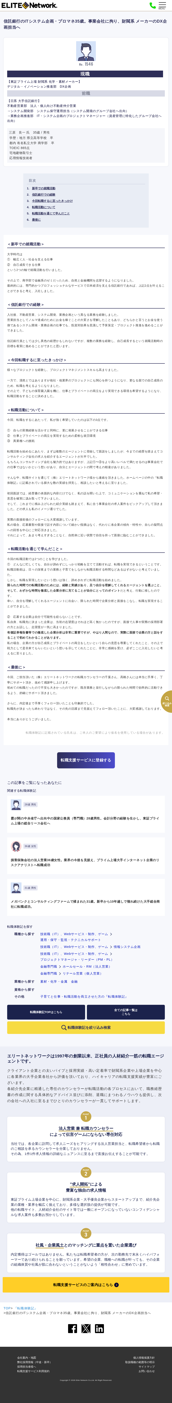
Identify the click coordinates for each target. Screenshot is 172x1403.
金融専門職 (48, 966)
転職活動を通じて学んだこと (51, 213)
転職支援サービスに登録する (86, 760)
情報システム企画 (127, 947)
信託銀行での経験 (43, 194)
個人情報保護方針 (144, 1357)
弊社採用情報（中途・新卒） (34, 1362)
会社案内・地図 (26, 1357)
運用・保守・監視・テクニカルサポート (70, 940)
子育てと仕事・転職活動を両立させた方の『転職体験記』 (84, 996)
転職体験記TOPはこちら (46, 1012)
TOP (7, 1308)
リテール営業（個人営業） (83, 973)
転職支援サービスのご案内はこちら (83, 1285)
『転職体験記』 (26, 1308)
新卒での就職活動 (43, 188)
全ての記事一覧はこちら (126, 1012)
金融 (74, 981)
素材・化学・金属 (53, 981)
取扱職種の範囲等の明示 (140, 1362)
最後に (36, 219)
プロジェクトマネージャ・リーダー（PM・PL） (77, 959)
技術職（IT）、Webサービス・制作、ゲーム (74, 934)
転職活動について (43, 207)
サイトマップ (147, 1366)
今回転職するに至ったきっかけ (52, 201)
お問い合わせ (147, 1371)
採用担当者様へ (26, 1366)
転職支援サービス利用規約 (33, 1371)
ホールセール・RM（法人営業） (87, 966)
